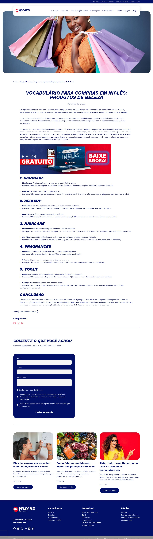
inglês (124, 112)
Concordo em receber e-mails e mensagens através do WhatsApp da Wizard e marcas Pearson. (42, 396)
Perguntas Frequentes (130, 518)
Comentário (21, 377)
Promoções (95, 11)
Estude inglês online (79, 11)
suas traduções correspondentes (51, 137)
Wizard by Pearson (90, 512)
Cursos (51, 512)
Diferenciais (53, 518)
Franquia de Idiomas (107, 1)
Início (15, 82)
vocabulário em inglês (28, 311)
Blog (134, 11)
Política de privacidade (91, 523)
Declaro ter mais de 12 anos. (31, 390)
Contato (124, 512)
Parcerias (96, 1)
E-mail (19, 368)
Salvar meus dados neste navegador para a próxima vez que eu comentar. (44, 405)
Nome (19, 358)
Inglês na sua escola (122, 1)
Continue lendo (23, 487)
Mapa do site (126, 520)
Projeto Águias (135, 1)
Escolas (65, 11)
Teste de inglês (123, 11)
